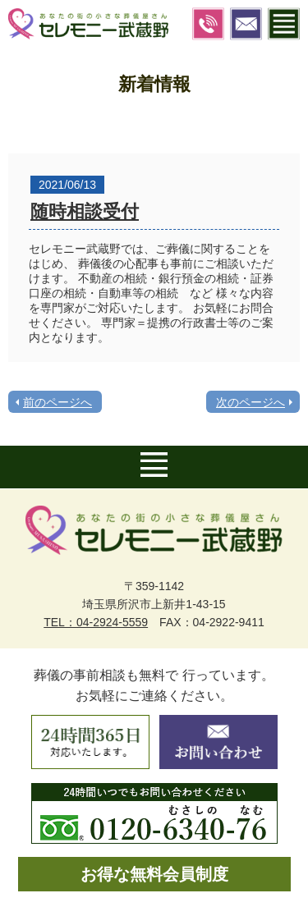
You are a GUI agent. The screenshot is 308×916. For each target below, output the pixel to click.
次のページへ (250, 402)
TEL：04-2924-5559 (96, 622)
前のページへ (57, 402)
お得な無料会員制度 (154, 874)
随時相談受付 (84, 211)
